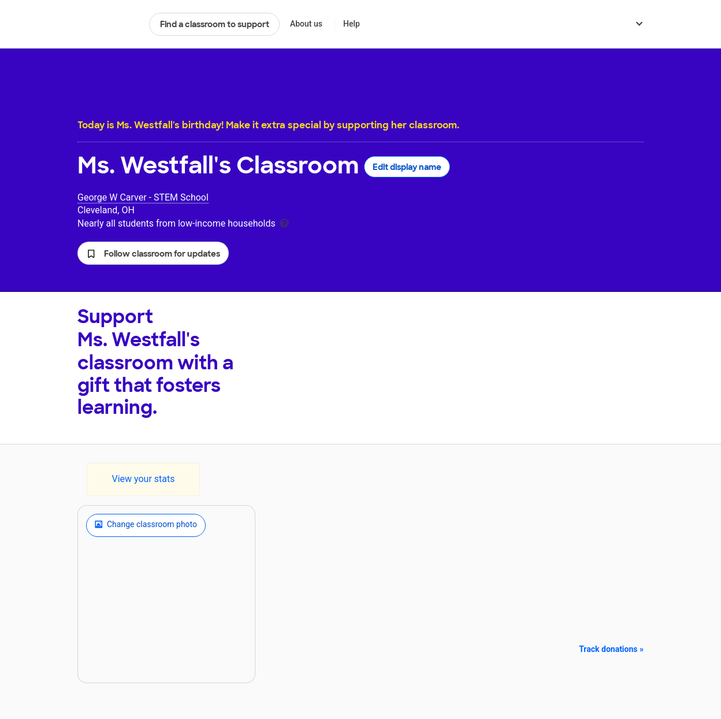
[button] (153, 253)
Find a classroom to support (214, 24)
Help (351, 23)
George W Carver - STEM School (143, 197)
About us (306, 23)
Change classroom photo (146, 525)
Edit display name (407, 167)
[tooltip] (284, 222)
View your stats (143, 478)
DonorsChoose (108, 24)
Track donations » (611, 649)
